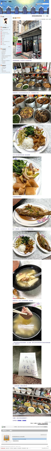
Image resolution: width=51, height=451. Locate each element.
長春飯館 (19, 420)
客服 (27, 448)
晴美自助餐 (3, 68)
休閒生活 (46, 422)
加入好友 (4, 4)
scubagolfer (4, 44)
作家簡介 (34, 6)
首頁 (4, 6)
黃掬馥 (3, 43)
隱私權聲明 (24, 448)
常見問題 (11, 448)
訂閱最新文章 (19, 4)
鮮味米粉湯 (3, 52)
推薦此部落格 (9, 4)
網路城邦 (46, 0)
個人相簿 (19, 6)
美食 (50, 422)
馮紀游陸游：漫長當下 (5, 33)
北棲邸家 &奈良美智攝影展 (6, 55)
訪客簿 (26, 6)
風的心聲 (3, 35)
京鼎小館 (3, 54)
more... (9, 46)
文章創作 (11, 6)
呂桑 (2, 59)
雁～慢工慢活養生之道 (5, 41)
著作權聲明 (19, 448)
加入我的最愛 (14, 4)
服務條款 (15, 448)
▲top (47, 446)
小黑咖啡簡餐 (4, 50)
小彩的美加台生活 (5, 32)
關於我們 (7, 448)
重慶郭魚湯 (3, 53)
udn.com (47, 448)
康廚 (2, 69)
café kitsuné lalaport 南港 (6, 72)
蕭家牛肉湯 (3, 58)
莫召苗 (3, 38)
